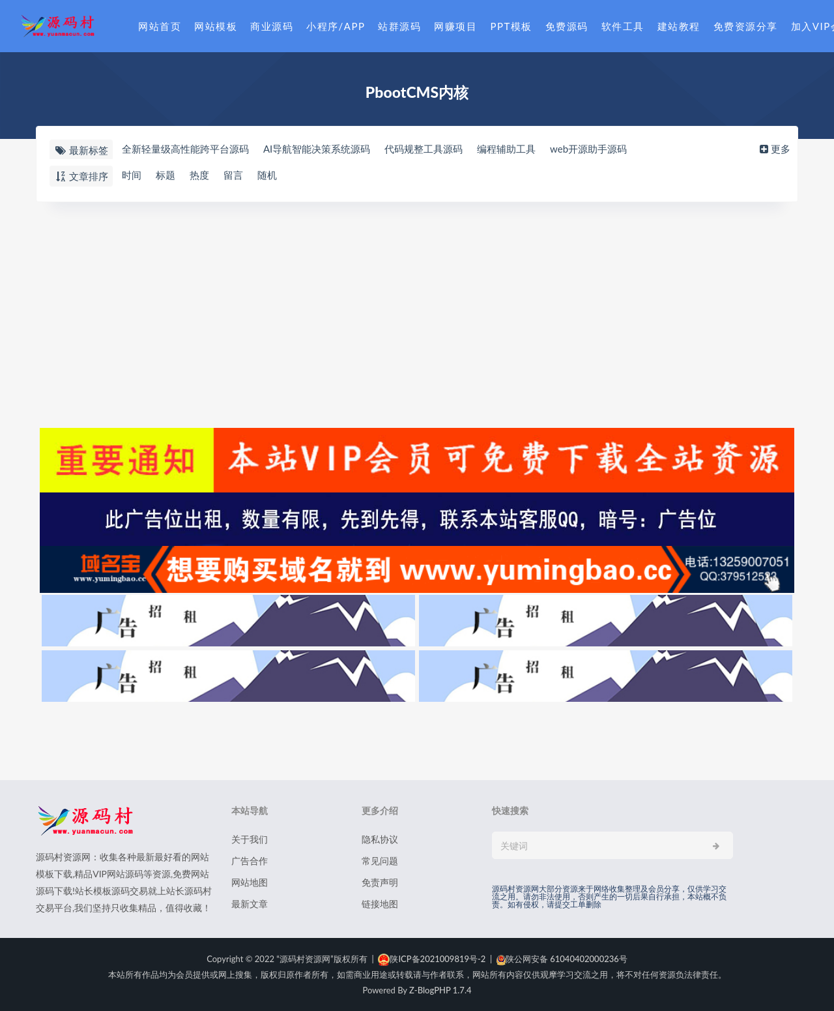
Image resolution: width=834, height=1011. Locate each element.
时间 (131, 175)
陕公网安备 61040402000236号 (561, 959)
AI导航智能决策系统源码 (316, 149)
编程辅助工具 (506, 149)
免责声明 (380, 882)
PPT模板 (511, 26)
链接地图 (380, 903)
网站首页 (159, 26)
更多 (773, 149)
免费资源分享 (745, 26)
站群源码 (399, 26)
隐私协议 (380, 839)
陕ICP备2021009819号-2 (431, 959)
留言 (233, 175)
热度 (199, 175)
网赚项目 (455, 26)
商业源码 (271, 26)
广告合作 (249, 860)
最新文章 (249, 903)
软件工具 (622, 26)
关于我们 (249, 839)
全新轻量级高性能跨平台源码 (185, 149)
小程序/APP (335, 26)
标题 (165, 175)
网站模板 (215, 26)
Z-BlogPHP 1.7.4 (440, 990)
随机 (267, 175)
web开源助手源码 (588, 149)
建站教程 (678, 26)
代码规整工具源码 (423, 149)
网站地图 (249, 882)
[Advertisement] (417, 313)
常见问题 (380, 860)
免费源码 (566, 26)
